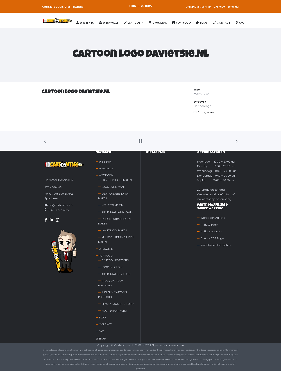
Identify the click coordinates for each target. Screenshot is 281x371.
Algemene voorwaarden (167, 345)
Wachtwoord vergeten (216, 245)
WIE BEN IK (105, 161)
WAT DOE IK (106, 175)
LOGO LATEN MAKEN (114, 187)
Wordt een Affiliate (213, 218)
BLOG (102, 317)
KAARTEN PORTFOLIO (114, 310)
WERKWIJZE (106, 168)
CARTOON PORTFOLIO (115, 260)
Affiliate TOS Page (212, 238)
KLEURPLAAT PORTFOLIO (116, 274)
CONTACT (105, 324)
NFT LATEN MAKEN (112, 205)
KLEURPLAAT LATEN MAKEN (117, 212)
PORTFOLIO (106, 255)
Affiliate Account (211, 231)
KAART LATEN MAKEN (114, 230)
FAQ (101, 331)
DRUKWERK (106, 249)
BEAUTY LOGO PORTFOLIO (118, 304)
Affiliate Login (209, 224)
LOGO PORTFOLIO (113, 267)
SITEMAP (101, 338)
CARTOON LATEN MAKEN (117, 180)
